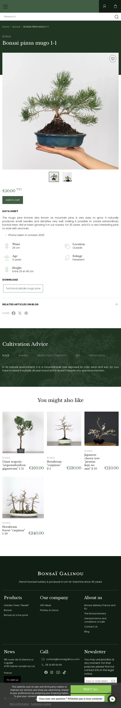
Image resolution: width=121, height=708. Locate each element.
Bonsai (8, 610)
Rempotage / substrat (51, 355)
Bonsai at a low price (16, 615)
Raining (23, 355)
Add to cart (13, 200)
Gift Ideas (45, 605)
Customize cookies (41, 703)
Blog (86, 631)
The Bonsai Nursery (95, 613)
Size (77, 355)
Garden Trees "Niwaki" (16, 605)
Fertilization (97, 355)
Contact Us (91, 626)
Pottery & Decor (49, 610)
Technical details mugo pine (23, 288)
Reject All (91, 689)
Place (5, 355)
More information (19, 703)
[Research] (28, 17)
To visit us (12, 680)
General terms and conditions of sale (95, 620)
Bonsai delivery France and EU (99, 607)
